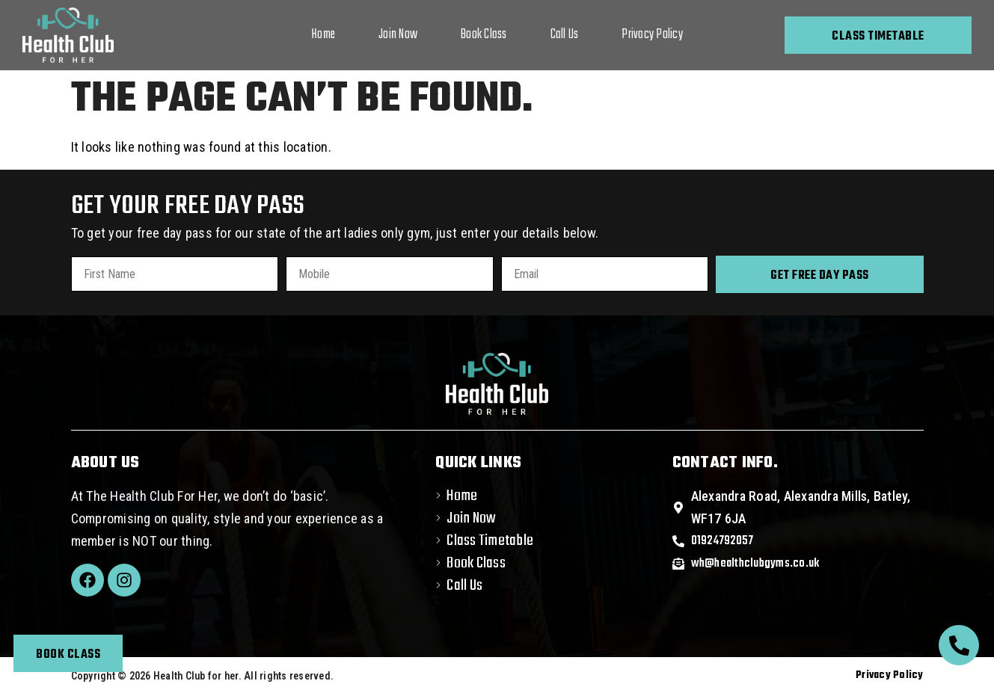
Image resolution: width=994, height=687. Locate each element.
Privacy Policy (652, 35)
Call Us (564, 35)
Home (323, 35)
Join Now (397, 35)
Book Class (484, 35)
